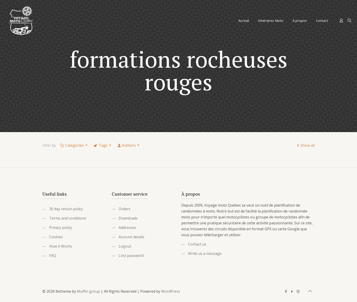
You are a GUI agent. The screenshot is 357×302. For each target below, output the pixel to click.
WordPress (170, 291)
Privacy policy (60, 227)
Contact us (197, 244)
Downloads (128, 218)
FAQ (52, 255)
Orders (124, 208)
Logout (125, 246)
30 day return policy (66, 208)
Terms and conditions (67, 218)
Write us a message (205, 253)
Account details (131, 236)
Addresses (127, 227)
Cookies (56, 236)
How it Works (60, 246)
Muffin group (88, 291)
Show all (305, 145)
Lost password (131, 255)
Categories (74, 145)
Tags (103, 145)
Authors (129, 145)
